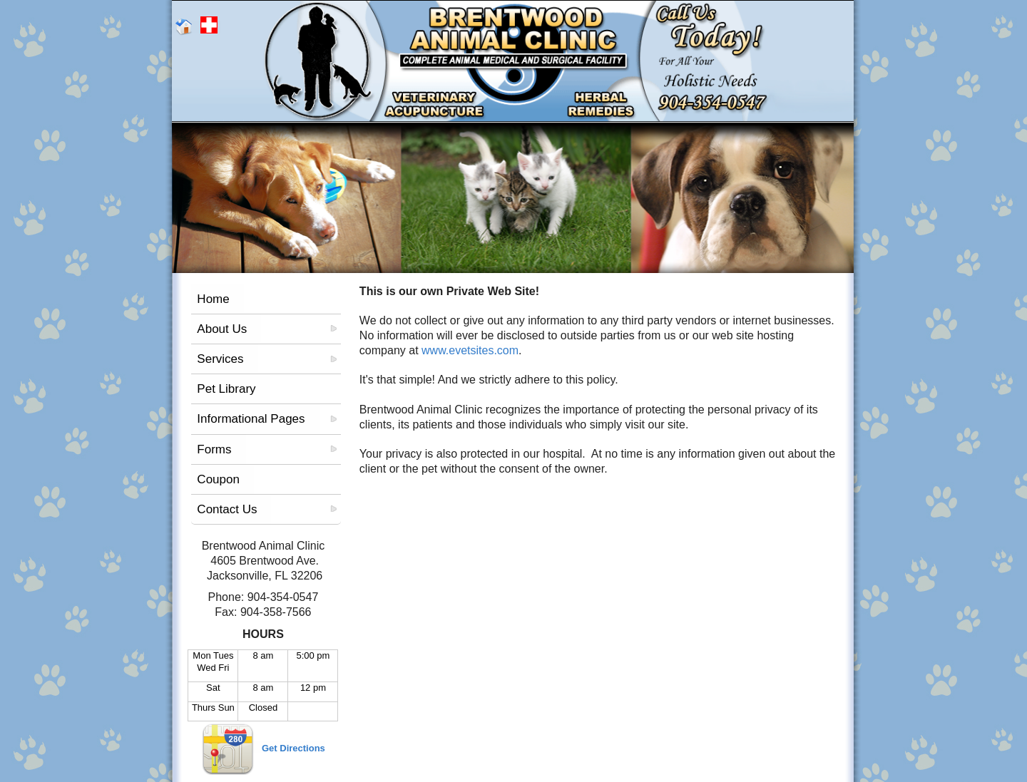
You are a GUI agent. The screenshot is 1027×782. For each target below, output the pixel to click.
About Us (222, 329)
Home (213, 299)
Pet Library (226, 389)
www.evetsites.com (469, 350)
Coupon (218, 479)
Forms (214, 449)
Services (220, 359)
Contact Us (227, 509)
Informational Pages (251, 419)
